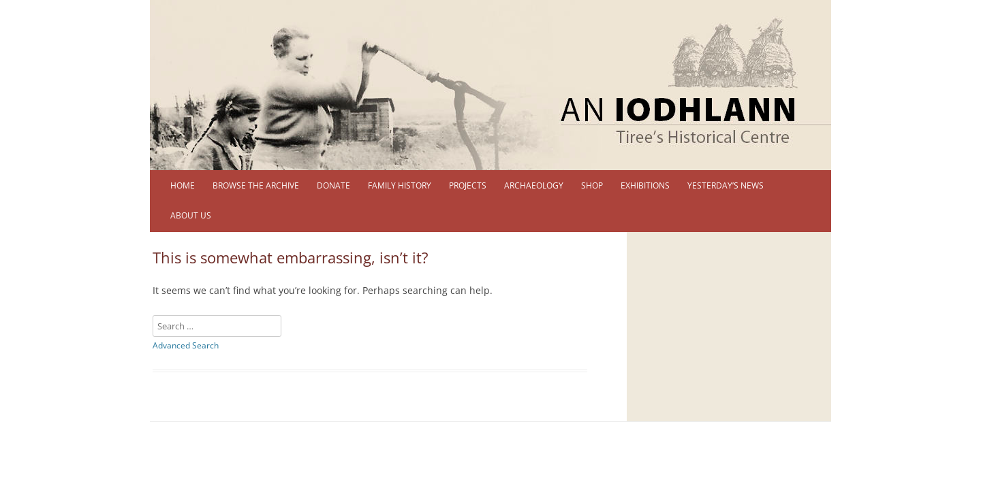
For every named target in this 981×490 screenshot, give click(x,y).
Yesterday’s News (725, 185)
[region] (490, 85)
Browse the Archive (256, 185)
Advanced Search (186, 345)
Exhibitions (645, 185)
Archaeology (533, 185)
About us (190, 215)
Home (182, 185)
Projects (467, 185)
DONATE (333, 185)
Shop (592, 185)
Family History (399, 185)
